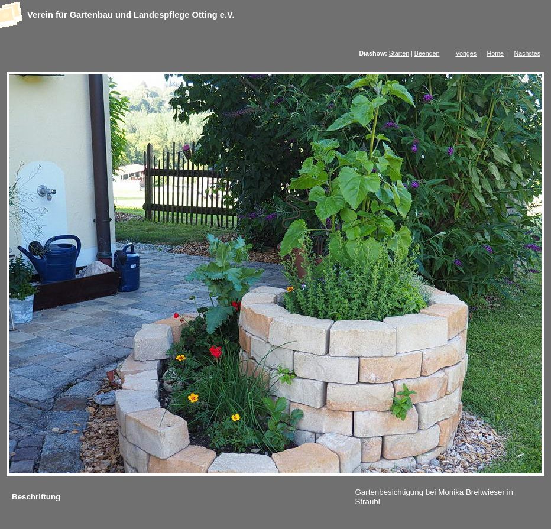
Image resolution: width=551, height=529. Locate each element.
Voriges (466, 53)
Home (495, 53)
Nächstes (527, 53)
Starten (399, 53)
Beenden (427, 53)
